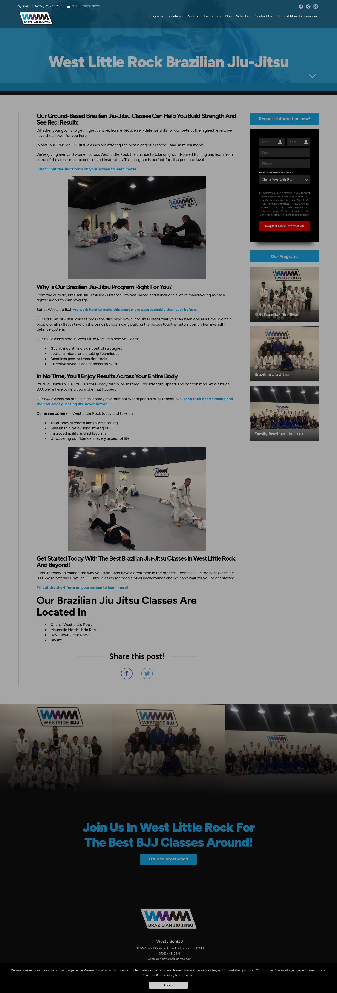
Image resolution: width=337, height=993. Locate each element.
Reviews (193, 16)
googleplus (308, 6)
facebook (301, 6)
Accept (168, 985)
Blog (228, 16)
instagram (316, 6)
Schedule (243, 16)
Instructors (212, 16)
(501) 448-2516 (52, 6)
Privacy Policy (165, 975)
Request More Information (296, 16)
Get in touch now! (86, 6)
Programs (156, 16)
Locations (175, 16)
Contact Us (263, 16)
